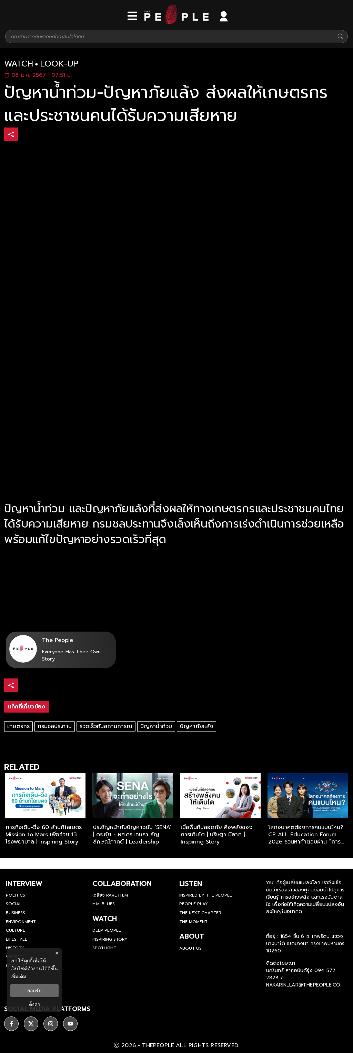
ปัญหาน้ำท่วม (156, 726)
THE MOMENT (193, 922)
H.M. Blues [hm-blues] (103, 904)
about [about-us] (191, 936)
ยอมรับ (34, 990)
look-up (59, 64)
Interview (24, 883)
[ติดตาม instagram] (50, 1023)
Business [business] (15, 913)
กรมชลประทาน (55, 726)
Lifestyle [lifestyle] (16, 939)
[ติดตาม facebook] (11, 1023)
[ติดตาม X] (31, 1023)
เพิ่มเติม (18, 976)
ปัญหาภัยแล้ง (196, 726)
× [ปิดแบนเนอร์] (56, 953)
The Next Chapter (200, 913)
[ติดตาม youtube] (70, 1023)
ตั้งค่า (34, 1004)
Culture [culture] (15, 930)
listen (190, 883)
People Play (193, 904)
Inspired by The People (205, 895)
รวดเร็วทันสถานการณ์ (106, 726)
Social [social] (14, 904)
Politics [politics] (15, 895)
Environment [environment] (21, 922)
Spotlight (104, 948)
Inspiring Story (110, 939)
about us (190, 948)
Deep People (106, 930)
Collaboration (122, 883)
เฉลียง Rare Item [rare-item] (110, 895)
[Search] (340, 36)
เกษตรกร (18, 726)
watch (18, 64)
